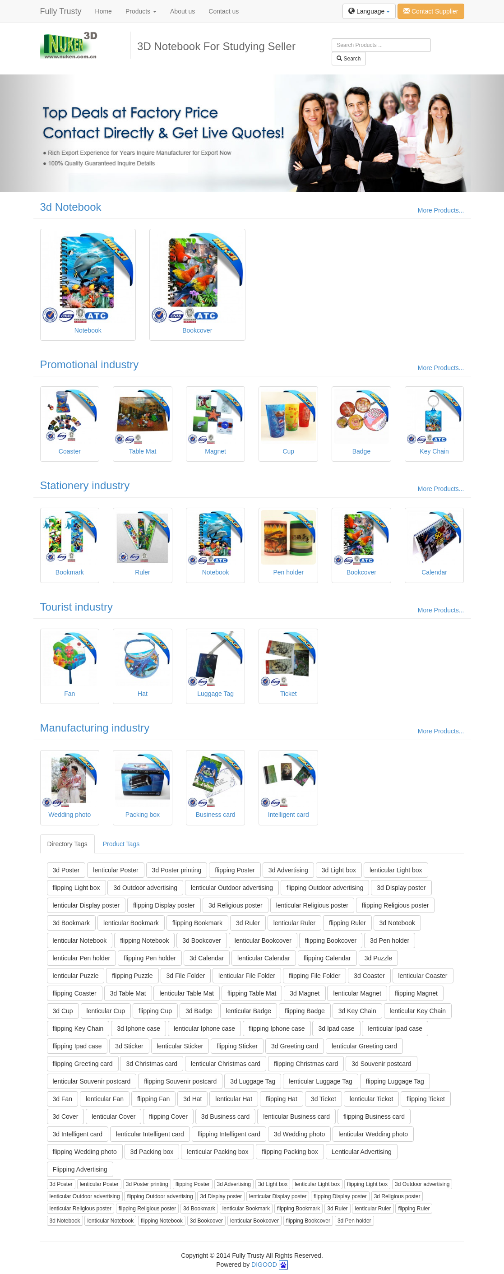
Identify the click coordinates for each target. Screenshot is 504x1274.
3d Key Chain (357, 1011)
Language (369, 11)
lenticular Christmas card (225, 1063)
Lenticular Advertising (362, 1151)
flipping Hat (281, 1099)
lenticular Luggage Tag (320, 1081)
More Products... (441, 210)
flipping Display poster (164, 905)
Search (349, 59)
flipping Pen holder (150, 958)
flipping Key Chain (78, 1028)
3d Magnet (304, 993)
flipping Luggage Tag (395, 1081)
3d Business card (225, 1116)
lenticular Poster (115, 870)
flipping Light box (76, 887)
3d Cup (63, 1011)
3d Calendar (207, 958)
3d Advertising (288, 870)
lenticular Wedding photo (373, 1134)
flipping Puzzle (132, 975)
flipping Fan (153, 1099)
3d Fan (63, 1099)
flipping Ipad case (77, 1046)
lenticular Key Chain (418, 1011)
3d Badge (199, 1011)
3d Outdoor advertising (145, 887)
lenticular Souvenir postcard (92, 1081)
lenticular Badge (248, 1011)
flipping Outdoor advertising (325, 887)
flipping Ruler (347, 923)
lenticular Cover (113, 1116)
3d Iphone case (138, 1028)
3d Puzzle (378, 958)
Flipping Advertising (80, 1169)
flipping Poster (235, 870)
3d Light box (339, 870)
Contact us (223, 11)
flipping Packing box (290, 1151)
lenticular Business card (296, 1116)
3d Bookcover (201, 940)
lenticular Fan (105, 1099)
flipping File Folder (314, 975)
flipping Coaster (75, 993)
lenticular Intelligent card (150, 1134)
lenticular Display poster (86, 905)
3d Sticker (129, 1046)
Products (141, 11)
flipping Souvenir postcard (180, 1081)
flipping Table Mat (252, 993)
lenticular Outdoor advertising (232, 887)
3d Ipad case (336, 1028)
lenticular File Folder (246, 975)
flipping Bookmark (197, 923)
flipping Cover (168, 1116)
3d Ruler (248, 923)
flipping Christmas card (306, 1063)
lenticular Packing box (217, 1151)
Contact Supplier (430, 11)
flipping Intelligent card (229, 1134)
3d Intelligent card (78, 1134)
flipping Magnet (416, 993)
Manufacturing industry (95, 728)
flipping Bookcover (330, 940)
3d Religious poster (235, 905)
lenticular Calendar (263, 958)
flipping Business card (374, 1116)
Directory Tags (67, 844)
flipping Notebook (144, 940)
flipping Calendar (327, 958)
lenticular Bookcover (263, 940)
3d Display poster (401, 887)
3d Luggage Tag (252, 1081)
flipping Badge (305, 1011)
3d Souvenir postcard (381, 1063)
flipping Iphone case (277, 1028)
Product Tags (121, 844)
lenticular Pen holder (82, 958)
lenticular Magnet (357, 993)
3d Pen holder (389, 940)
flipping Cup (155, 1011)
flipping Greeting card (83, 1063)
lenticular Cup (106, 1011)
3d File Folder (185, 975)
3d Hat (192, 1099)
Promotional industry (89, 364)
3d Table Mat (128, 993)
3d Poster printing (177, 870)
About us (182, 11)
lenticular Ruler (294, 923)
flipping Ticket (426, 1099)
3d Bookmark (71, 923)
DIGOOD (264, 1264)
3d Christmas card (151, 1063)
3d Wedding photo (299, 1134)
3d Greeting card (294, 1046)
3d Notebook (71, 207)
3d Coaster (369, 975)
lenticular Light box (396, 870)
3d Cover (66, 1116)
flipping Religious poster (395, 905)
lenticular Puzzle (76, 975)
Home (103, 11)
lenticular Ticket (371, 1099)
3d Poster (66, 870)
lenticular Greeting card (364, 1046)
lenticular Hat (233, 1099)
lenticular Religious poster (312, 905)
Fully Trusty (61, 11)
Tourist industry (76, 607)
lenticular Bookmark (131, 923)
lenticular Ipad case (395, 1028)
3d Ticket (323, 1099)
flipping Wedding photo (85, 1151)
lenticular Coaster (423, 975)
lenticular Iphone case (204, 1028)
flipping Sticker (237, 1046)
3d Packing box (152, 1151)
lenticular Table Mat (186, 993)
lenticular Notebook (80, 940)
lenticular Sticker (180, 1046)
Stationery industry (85, 485)
